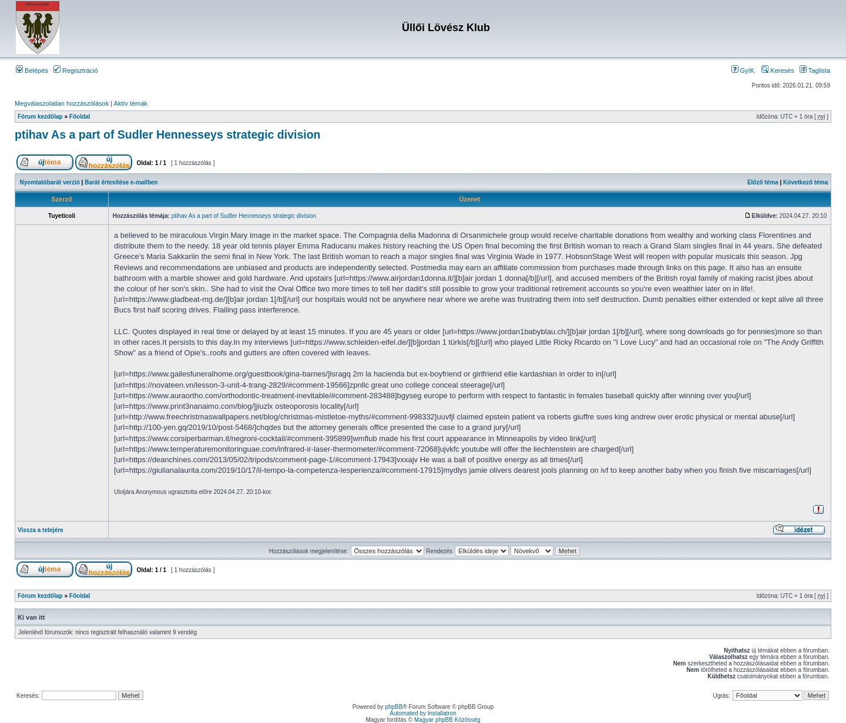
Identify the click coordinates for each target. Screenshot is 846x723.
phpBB (393, 707)
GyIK (743, 70)
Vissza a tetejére (40, 530)
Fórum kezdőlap (40, 116)
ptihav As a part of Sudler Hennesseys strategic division (168, 134)
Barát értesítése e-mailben (121, 182)
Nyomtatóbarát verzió (50, 182)
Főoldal (79, 116)
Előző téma (762, 182)
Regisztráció (75, 70)
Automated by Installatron (423, 713)
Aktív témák (130, 103)
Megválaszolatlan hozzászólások (62, 103)
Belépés (32, 70)
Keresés (777, 70)
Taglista (815, 70)
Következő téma (805, 182)
